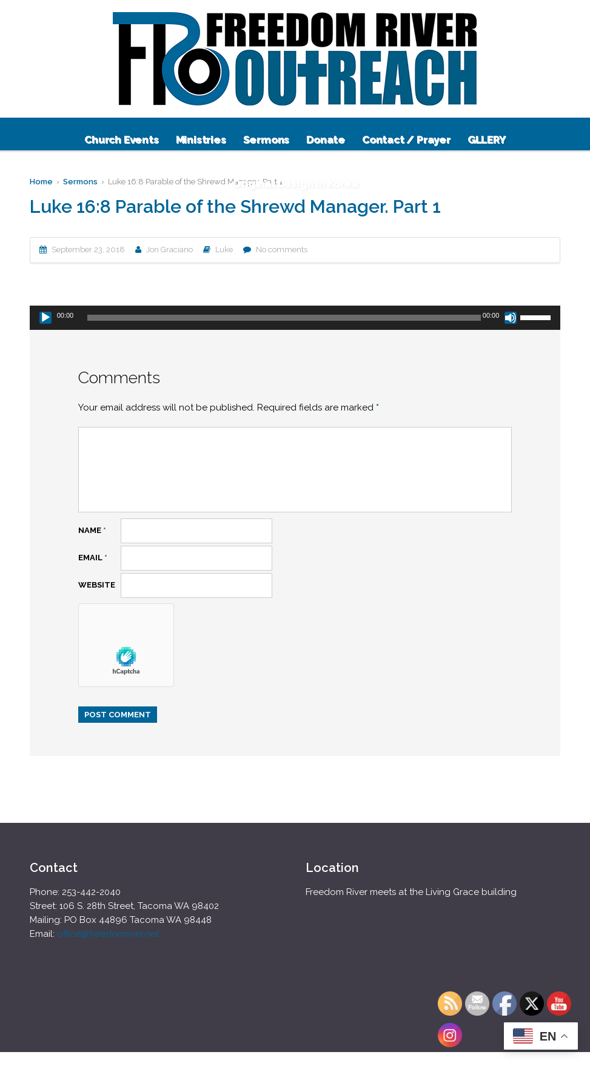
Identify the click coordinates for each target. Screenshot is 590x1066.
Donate (325, 139)
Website (96, 584)
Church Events (121, 139)
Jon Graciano (169, 249)
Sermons (266, 139)
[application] (295, 318)
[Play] (45, 318)
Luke (224, 249)
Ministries (201, 139)
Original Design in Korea (294, 183)
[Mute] (511, 318)
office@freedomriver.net (108, 933)
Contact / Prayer (406, 139)
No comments (281, 249)
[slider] (284, 318)
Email (92, 557)
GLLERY (487, 139)
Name (92, 530)
